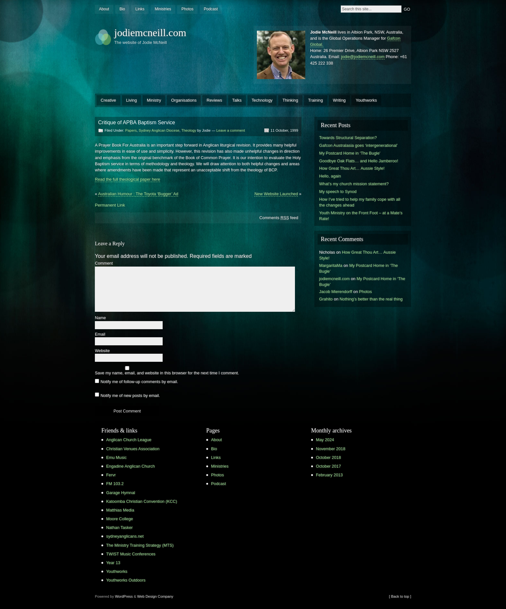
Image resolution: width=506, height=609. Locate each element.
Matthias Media (120, 510)
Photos (187, 9)
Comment (104, 263)
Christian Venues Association (132, 448)
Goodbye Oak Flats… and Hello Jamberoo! (358, 160)
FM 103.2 (115, 483)
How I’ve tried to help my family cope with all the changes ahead (359, 202)
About (104, 9)
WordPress (124, 596)
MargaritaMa (330, 265)
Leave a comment (230, 130)
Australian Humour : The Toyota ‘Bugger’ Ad (138, 193)
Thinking (290, 100)
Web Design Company (155, 596)
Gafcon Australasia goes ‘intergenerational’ (358, 145)
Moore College (119, 518)
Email (100, 334)
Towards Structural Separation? (348, 137)
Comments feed (278, 217)
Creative (108, 100)
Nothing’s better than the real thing (370, 299)
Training (315, 100)
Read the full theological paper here (127, 179)
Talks (237, 100)
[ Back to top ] (400, 596)
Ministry (154, 100)
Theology (188, 130)
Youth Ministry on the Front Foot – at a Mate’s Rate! (360, 215)
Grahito (326, 299)
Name (100, 318)
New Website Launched (276, 193)
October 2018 (328, 457)
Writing (339, 100)
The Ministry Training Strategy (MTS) (140, 545)
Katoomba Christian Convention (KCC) (141, 501)
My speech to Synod (338, 191)
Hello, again (330, 176)
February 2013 (329, 474)
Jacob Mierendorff (335, 291)
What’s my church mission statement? (354, 183)
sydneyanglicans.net (125, 536)
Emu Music (116, 457)
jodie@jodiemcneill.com (363, 56)
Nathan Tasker (119, 527)
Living (131, 100)
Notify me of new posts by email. (130, 395)
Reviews (214, 100)
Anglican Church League (128, 439)
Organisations (184, 100)
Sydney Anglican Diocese (159, 130)
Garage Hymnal (120, 492)
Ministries (163, 9)
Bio (122, 9)
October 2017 (328, 466)
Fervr (111, 474)
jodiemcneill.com (150, 32)
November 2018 (330, 448)
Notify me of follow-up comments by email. (139, 381)
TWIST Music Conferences (131, 554)
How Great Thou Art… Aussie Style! (351, 168)
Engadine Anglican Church (130, 466)
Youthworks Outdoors (126, 580)
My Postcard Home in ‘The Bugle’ (349, 153)
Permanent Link (110, 205)
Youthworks (366, 100)
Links (139, 9)
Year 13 (113, 562)
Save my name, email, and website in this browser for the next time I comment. (167, 373)
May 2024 (325, 439)
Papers (131, 130)
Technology (262, 100)
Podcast (211, 9)
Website (102, 351)
